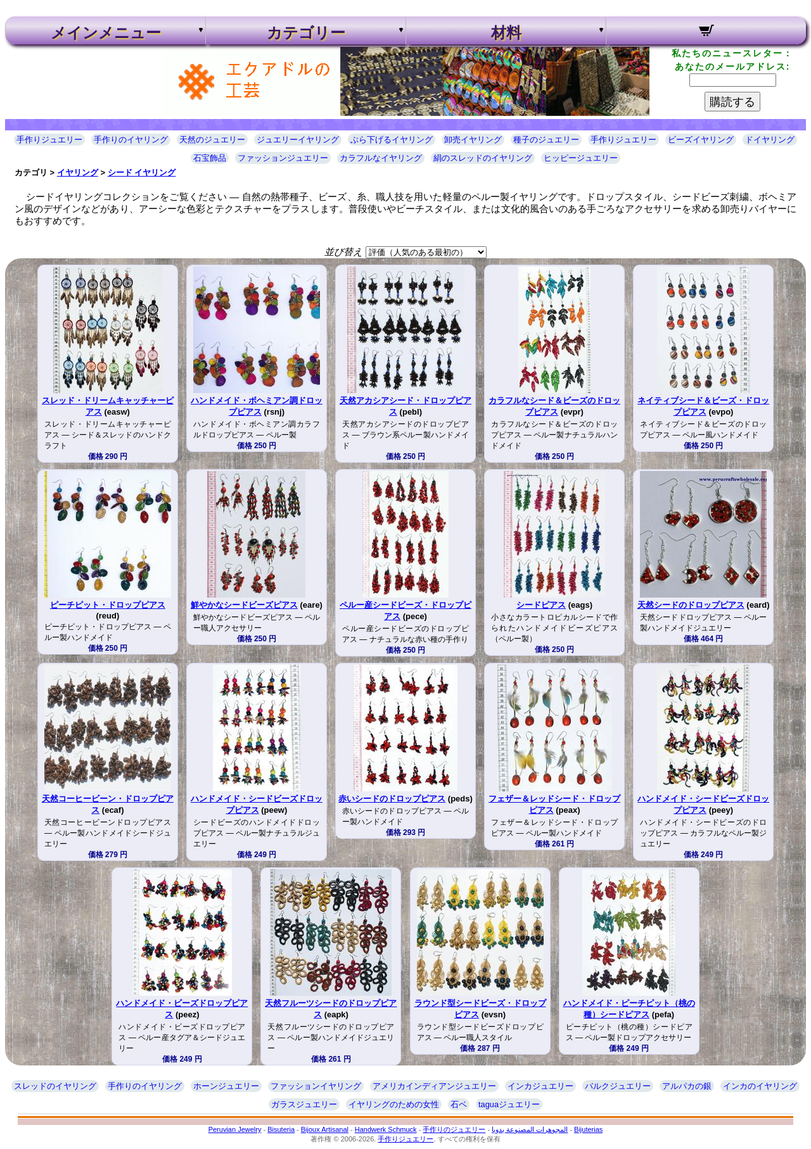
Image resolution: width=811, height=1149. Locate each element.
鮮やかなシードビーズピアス (244, 605)
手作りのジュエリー (454, 1129)
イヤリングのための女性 (393, 1104)
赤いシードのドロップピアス (391, 798)
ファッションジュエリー (283, 158)
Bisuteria (281, 1129)
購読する (732, 102)
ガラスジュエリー (304, 1104)
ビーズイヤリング (701, 139)
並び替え (343, 251)
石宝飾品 (209, 158)
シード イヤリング (142, 172)
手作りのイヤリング (131, 139)
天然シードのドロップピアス (690, 605)
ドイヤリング (770, 139)
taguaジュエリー (509, 1104)
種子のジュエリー (546, 139)
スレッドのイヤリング (55, 1086)
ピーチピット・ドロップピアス (107, 605)
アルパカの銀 (687, 1086)
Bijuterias (588, 1129)
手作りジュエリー (49, 139)
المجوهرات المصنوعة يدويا (530, 1129)
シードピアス (541, 605)
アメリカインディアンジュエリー (434, 1086)
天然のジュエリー (212, 139)
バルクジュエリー (618, 1086)
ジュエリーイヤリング (298, 139)
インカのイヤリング (760, 1086)
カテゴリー (306, 33)
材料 (506, 33)
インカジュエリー (540, 1086)
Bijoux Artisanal (324, 1129)
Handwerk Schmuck (386, 1129)
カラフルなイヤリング (381, 158)
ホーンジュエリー (226, 1086)
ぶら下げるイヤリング (391, 139)
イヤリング (77, 172)
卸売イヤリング (473, 139)
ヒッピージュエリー (581, 158)
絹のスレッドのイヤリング (482, 158)
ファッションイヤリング (316, 1086)
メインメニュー (106, 33)
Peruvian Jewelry (235, 1129)
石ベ (458, 1104)
